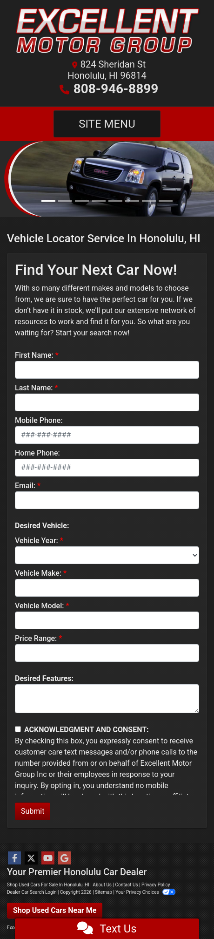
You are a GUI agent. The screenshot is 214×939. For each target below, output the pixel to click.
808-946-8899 (116, 88)
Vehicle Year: (36, 540)
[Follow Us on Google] (64, 858)
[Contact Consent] (18, 729)
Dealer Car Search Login (32, 892)
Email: (25, 485)
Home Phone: (37, 453)
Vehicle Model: (39, 605)
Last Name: (34, 387)
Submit (32, 811)
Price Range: (36, 638)
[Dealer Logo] (107, 32)
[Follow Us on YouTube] (47, 858)
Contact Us (126, 884)
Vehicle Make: (38, 573)
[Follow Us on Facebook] (14, 858)
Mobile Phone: (39, 420)
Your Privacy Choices (145, 892)
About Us (102, 884)
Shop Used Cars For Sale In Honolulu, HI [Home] (48, 884)
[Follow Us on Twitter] (31, 858)
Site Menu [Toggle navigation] (107, 123)
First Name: (34, 355)
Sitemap (103, 892)
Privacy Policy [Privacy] (155, 884)
